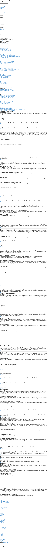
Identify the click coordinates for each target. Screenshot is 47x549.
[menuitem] (3, 6)
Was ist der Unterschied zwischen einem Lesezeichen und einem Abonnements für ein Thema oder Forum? (14, 100)
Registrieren (2, 26)
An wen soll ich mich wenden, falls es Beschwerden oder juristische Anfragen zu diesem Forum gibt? (13, 109)
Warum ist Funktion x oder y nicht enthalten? (6, 108)
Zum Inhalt (1, 40)
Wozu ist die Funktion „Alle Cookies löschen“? (6, 50)
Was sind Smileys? (2, 74)
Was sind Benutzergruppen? (3, 83)
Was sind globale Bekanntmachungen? (5, 76)
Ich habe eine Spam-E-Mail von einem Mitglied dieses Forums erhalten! (9, 91)
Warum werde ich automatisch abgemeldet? (5, 49)
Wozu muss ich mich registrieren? (4, 43)
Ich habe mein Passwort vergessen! (4, 48)
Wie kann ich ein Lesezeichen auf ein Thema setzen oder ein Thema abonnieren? (10, 101)
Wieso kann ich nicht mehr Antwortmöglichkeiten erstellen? (7, 64)
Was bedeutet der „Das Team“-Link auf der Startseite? (7, 87)
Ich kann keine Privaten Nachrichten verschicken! (6, 89)
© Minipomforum (5, 542)
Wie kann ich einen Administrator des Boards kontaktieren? (7, 110)
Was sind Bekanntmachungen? (4, 77)
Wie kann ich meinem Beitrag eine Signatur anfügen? (7, 62)
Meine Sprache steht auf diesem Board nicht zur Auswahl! (7, 55)
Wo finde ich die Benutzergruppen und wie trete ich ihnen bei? (8, 84)
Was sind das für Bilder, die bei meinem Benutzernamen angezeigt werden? (10, 56)
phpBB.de (9, 545)
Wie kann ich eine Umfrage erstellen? (5, 63)
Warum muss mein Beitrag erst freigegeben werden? (7, 70)
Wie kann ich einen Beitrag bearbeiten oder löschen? (7, 61)
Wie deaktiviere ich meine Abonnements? (5, 103)
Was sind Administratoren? (3, 81)
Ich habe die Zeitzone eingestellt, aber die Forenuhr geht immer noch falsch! (10, 54)
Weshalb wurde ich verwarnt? (4, 67)
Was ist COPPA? (2, 44)
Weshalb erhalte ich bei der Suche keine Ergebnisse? (7, 96)
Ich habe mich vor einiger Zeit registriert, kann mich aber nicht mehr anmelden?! (10, 47)
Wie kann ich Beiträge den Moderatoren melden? (6, 68)
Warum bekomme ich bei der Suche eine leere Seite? (7, 97)
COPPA (43, 131)
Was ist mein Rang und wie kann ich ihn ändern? (6, 58)
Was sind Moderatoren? (3, 82)
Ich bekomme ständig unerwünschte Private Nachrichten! (7, 90)
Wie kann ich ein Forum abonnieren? (5, 102)
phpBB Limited (18, 475)
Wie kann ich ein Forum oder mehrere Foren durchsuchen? (7, 95)
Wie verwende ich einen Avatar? (4, 57)
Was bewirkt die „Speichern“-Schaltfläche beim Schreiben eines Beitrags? (9, 69)
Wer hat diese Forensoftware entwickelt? (5, 107)
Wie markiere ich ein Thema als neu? (5, 71)
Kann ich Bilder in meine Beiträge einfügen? (5, 75)
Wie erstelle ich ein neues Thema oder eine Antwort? (7, 60)
